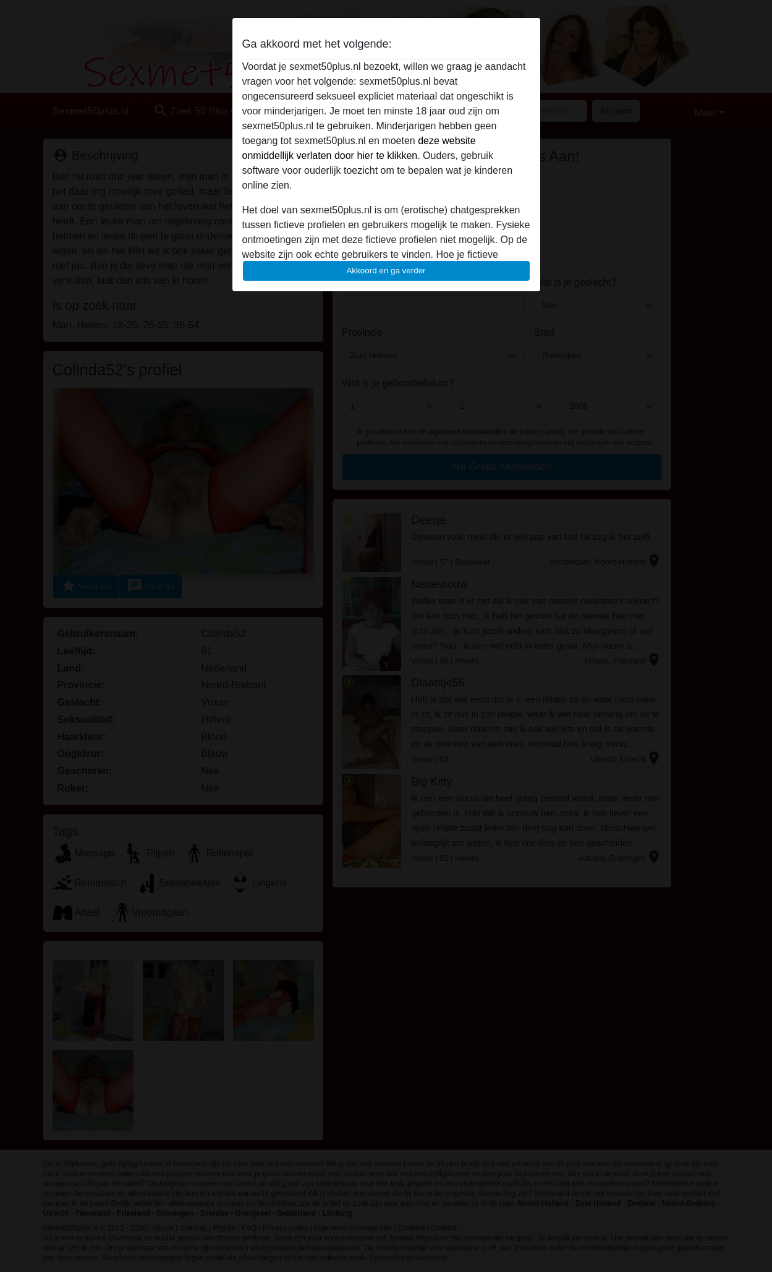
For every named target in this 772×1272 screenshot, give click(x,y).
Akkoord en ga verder (385, 270)
